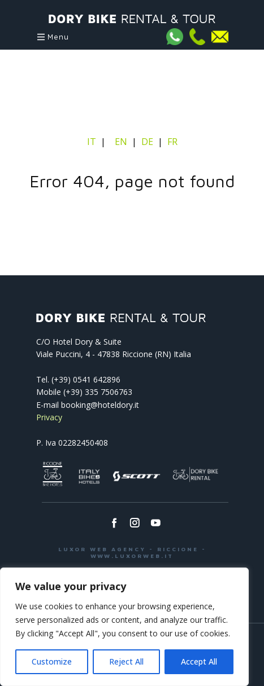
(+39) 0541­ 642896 (85, 379)
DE (147, 141)
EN (121, 141)
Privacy (49, 417)
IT (92, 141)
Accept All (199, 661)
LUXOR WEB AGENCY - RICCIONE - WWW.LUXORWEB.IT (132, 552)
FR (172, 141)
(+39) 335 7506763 (97, 391)
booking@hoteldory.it (100, 404)
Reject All (126, 661)
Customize (52, 661)
